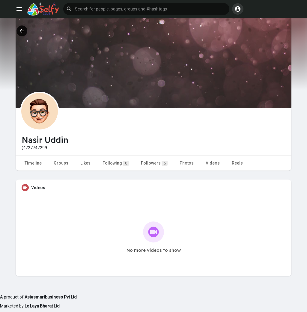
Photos (187, 163)
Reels (237, 163)
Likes (85, 163)
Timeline (33, 163)
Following (116, 163)
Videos (213, 163)
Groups (61, 163)
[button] (146, 9)
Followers (154, 163)
